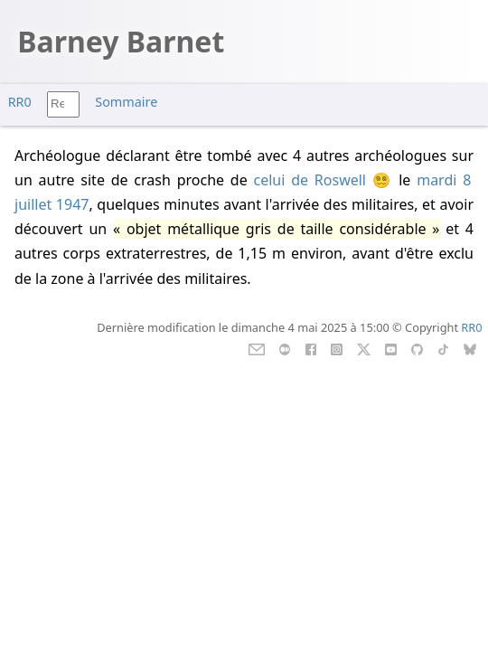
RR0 (20, 101)
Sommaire (126, 101)
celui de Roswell (310, 180)
